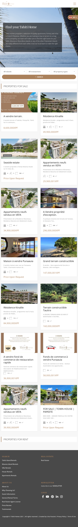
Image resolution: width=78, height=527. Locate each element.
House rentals (7, 472)
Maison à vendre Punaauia (18, 261)
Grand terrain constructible (58, 261)
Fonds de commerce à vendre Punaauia (55, 358)
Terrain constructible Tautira (55, 309)
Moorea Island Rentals (10, 464)
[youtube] (47, 497)
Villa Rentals (6, 468)
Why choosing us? (8, 490)
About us (5, 486)
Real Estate (45, 460)
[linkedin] (57, 497)
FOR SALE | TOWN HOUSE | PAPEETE (58, 410)
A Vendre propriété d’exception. (53, 213)
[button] (74, 4)
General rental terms (10, 498)
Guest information (8, 494)
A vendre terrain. (13, 116)
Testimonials (6, 509)
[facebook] (43, 497)
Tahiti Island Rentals (9, 460)
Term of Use (72, 516)
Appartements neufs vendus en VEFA (54, 164)
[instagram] (61, 497)
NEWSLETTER (57, 486)
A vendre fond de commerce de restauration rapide (18, 359)
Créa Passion (51, 516)
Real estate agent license (11, 502)
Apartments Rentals (9, 475)
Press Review (6, 505)
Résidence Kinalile (53, 116)
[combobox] (14, 71)
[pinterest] (52, 497)
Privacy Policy (61, 516)
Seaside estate (11, 162)
